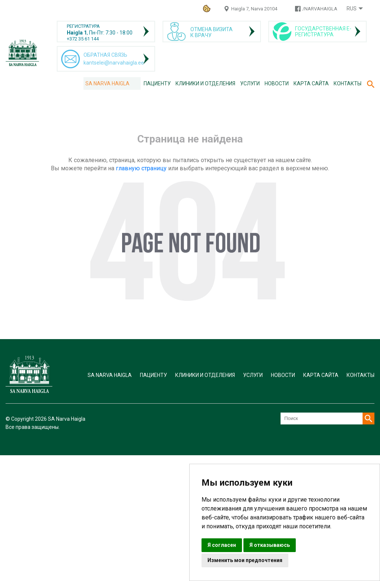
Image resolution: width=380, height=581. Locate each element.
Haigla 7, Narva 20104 (254, 9)
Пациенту (157, 83)
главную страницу (141, 168)
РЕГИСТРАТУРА (83, 26)
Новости (277, 83)
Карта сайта (311, 83)
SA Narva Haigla (107, 83)
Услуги (250, 83)
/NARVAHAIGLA (319, 9)
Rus (352, 9)
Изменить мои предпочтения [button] (244, 560)
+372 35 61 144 (83, 39)
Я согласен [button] (221, 545)
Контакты (347, 83)
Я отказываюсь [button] (269, 545)
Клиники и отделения (205, 83)
